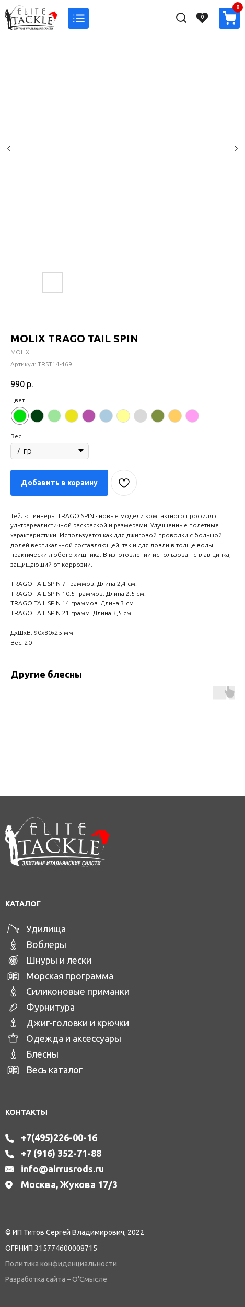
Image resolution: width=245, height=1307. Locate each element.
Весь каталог (54, 1069)
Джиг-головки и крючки (77, 1022)
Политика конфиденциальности (61, 1264)
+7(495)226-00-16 (59, 1137)
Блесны (42, 1054)
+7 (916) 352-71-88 (61, 1153)
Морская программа (69, 975)
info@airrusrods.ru (62, 1169)
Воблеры (46, 944)
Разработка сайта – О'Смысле (56, 1279)
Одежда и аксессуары (73, 1038)
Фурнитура (50, 1007)
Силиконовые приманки (78, 991)
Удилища (46, 929)
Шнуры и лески (58, 960)
